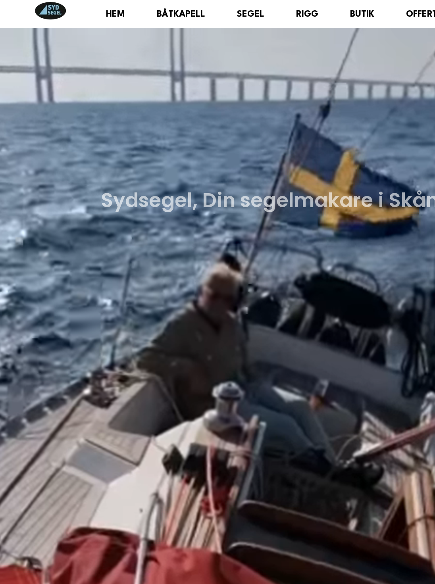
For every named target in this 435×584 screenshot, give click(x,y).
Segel (250, 14)
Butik (362, 14)
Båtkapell (181, 14)
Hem (115, 14)
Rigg (307, 14)
